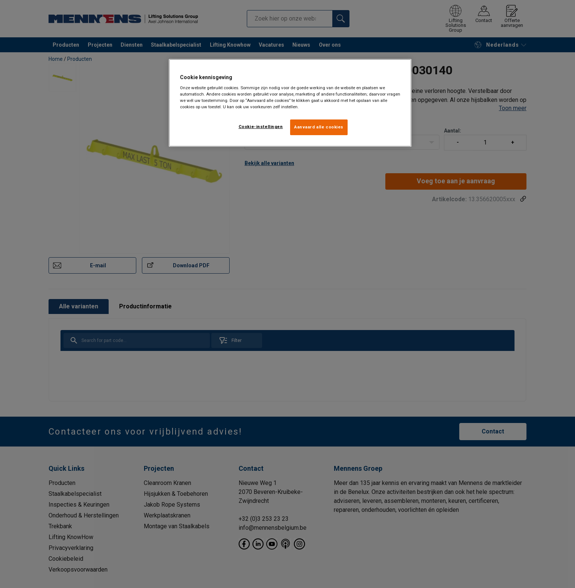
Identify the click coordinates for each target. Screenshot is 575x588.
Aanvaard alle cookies (319, 127)
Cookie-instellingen (261, 126)
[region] (290, 103)
